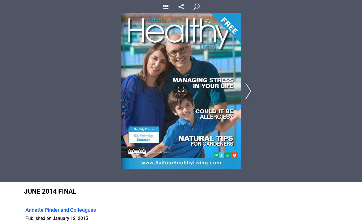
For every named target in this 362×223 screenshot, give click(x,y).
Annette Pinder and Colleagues (60, 210)
